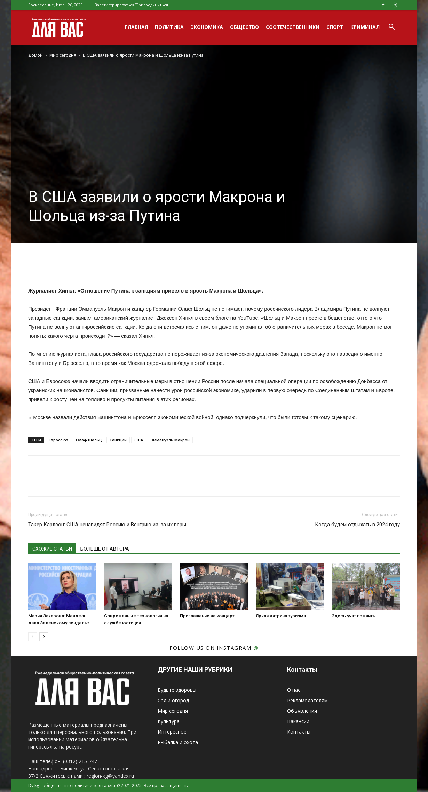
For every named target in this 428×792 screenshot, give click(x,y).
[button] (391, 27)
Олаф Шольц (89, 439)
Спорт (334, 27)
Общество (244, 27)
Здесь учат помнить (353, 615)
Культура (169, 721)
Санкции (118, 439)
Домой (35, 55)
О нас (293, 690)
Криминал (365, 27)
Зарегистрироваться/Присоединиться (131, 4)
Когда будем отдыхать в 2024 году (357, 524)
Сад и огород (173, 700)
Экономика (207, 27)
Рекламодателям (307, 700)
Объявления (302, 710)
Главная (136, 27)
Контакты (298, 731)
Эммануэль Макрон (170, 439)
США (138, 439)
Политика (169, 27)
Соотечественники (292, 27)
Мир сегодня (62, 55)
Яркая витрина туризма (281, 615)
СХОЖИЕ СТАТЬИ (52, 549)
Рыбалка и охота (178, 742)
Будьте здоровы (177, 690)
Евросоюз (58, 439)
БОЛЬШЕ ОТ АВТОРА (104, 549)
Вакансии (298, 721)
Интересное (172, 731)
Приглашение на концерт (207, 615)
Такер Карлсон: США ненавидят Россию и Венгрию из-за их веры (107, 524)
